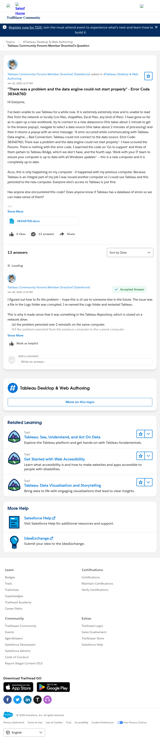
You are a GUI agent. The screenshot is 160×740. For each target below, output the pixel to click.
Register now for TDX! (25, 27)
